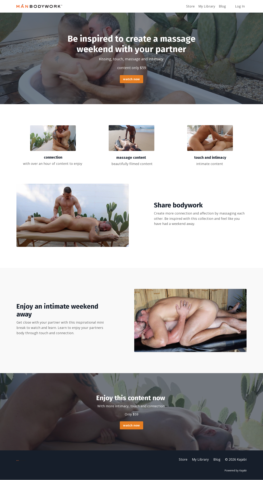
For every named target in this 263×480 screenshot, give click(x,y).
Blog (222, 6)
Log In (240, 6)
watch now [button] (131, 79)
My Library (206, 6)
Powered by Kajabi (235, 470)
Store (190, 6)
